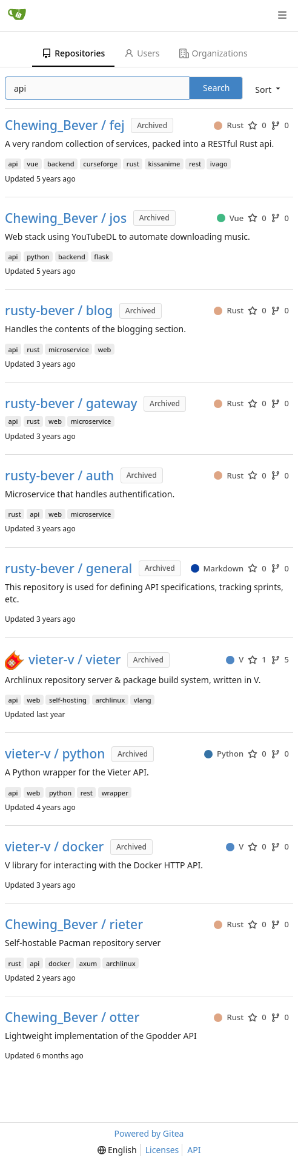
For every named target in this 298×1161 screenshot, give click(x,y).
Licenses (162, 1150)
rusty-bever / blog (59, 310)
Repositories (73, 53)
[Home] (17, 15)
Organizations (213, 53)
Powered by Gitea (149, 1133)
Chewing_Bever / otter (72, 1017)
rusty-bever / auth (59, 476)
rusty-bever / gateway (71, 403)
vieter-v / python (55, 754)
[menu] (268, 89)
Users (141, 53)
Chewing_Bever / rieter (74, 924)
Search (216, 88)
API (193, 1150)
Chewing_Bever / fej (65, 125)
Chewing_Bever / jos (66, 218)
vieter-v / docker (54, 847)
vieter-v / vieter (74, 660)
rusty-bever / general (68, 568)
